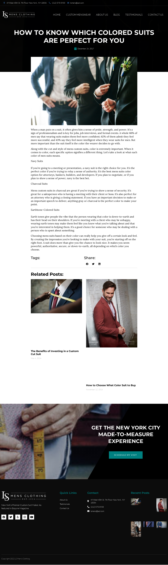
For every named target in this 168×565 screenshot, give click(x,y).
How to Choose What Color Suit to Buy (111, 385)
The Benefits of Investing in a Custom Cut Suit (55, 353)
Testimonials (133, 14)
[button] (87, 264)
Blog (116, 14)
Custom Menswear (78, 14)
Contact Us (155, 14)
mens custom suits (77, 148)
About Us (102, 14)
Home (57, 14)
